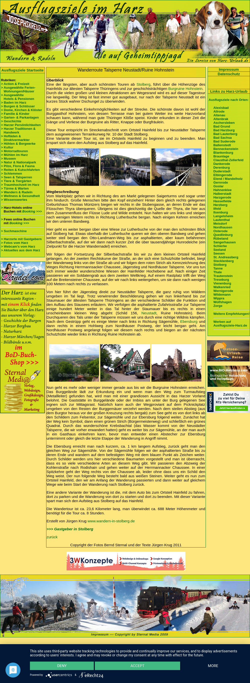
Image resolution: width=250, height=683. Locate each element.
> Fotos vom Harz (14, 243)
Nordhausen (222, 227)
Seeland (219, 250)
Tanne (218, 268)
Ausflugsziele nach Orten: (229, 100)
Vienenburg (222, 283)
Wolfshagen (222, 302)
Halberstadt (222, 194)
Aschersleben (224, 123)
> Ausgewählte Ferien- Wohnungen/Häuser (18, 89)
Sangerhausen (224, 242)
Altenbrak (220, 119)
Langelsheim (223, 216)
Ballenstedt (222, 145)
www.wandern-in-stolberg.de (111, 521)
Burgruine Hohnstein (185, 88)
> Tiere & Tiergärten (16, 181)
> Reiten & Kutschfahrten (20, 170)
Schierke (220, 246)
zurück (52, 537)
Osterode (220, 231)
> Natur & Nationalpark (18, 162)
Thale (217, 272)
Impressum (229, 69)
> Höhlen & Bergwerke (18, 143)
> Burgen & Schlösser (18, 106)
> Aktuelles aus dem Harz (20, 250)
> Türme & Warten (15, 188)
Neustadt (148, 313)
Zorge (217, 306)
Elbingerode (222, 175)
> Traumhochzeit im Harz (20, 185)
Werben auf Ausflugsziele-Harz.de (230, 323)
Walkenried (222, 287)
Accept (137, 665)
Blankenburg (223, 152)
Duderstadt (222, 171)
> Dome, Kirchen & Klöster (21, 110)
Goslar (218, 186)
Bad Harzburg (224, 130)
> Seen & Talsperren (16, 177)
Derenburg (221, 167)
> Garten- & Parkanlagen (20, 117)
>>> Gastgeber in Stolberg (70, 529)
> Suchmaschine (14, 231)
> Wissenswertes (14, 200)
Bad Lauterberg (225, 134)
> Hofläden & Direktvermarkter (15, 138)
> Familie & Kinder (15, 114)
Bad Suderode (224, 141)
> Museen (8, 158)
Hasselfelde (222, 201)
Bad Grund (221, 126)
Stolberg (143, 84)
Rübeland (220, 238)
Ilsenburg (220, 212)
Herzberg (220, 205)
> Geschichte (11, 121)
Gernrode (220, 182)
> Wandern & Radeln (16, 192)
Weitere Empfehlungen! (231, 314)
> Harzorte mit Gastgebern (21, 239)
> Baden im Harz (13, 102)
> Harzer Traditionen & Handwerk (18, 130)
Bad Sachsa (222, 137)
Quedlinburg (223, 235)
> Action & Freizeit (15, 84)
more (213, 665)
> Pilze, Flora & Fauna (18, 166)
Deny (62, 665)
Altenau (219, 115)
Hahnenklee (222, 190)
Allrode (219, 111)
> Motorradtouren (14, 151)
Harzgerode (222, 197)
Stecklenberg (223, 261)
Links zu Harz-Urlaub (228, 91)
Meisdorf (220, 223)
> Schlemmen (11, 173)
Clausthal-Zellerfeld (228, 160)
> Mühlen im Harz (14, 155)
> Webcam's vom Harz (18, 246)
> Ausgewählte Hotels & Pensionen (17, 97)
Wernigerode (223, 291)
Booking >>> (32, 211)
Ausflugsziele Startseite (22, 70)
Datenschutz (229, 74)
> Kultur (7, 147)
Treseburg (221, 279)
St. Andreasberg (225, 257)
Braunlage (221, 156)
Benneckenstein (225, 149)
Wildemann (222, 294)
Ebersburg (188, 321)
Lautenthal (221, 220)
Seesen (219, 253)
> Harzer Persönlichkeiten (21, 125)
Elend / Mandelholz (228, 179)
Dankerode (221, 164)
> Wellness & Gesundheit (20, 196)
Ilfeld (217, 208)
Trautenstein (223, 276)
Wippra (218, 298)
